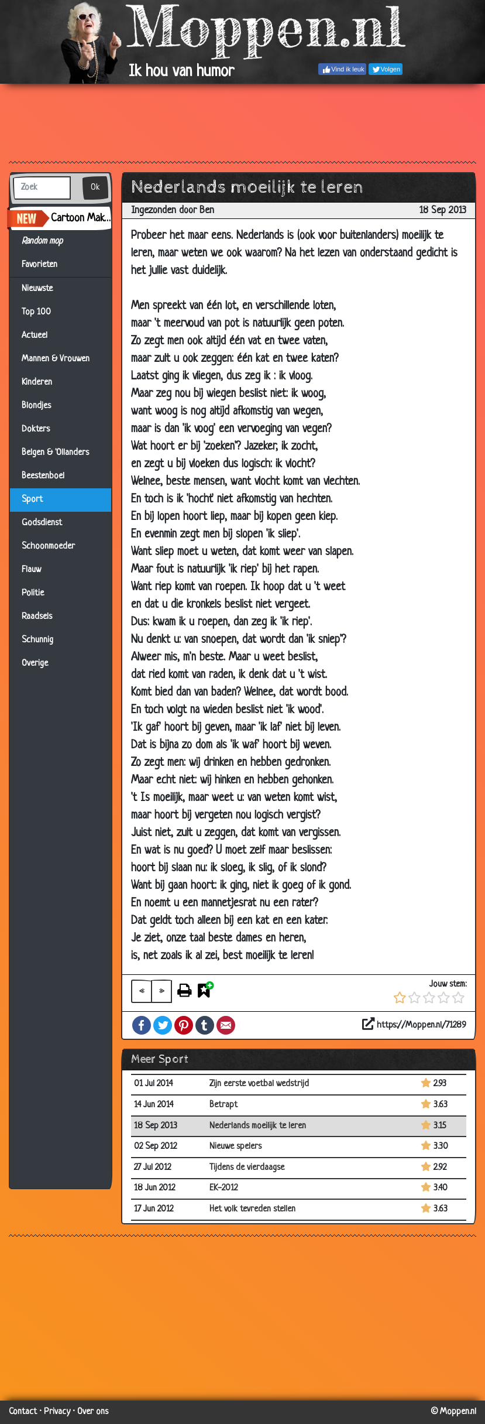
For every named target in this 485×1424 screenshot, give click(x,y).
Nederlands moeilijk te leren (257, 1126)
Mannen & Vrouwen (56, 359)
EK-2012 (223, 1188)
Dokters (36, 429)
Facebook (141, 1025)
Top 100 (36, 312)
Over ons (92, 1412)
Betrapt (223, 1105)
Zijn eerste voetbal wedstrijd (259, 1084)
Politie (33, 593)
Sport (32, 500)
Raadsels (37, 617)
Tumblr (204, 1025)
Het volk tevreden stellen (252, 1209)
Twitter (162, 1025)
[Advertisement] (242, 122)
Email (225, 1025)
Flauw (31, 570)
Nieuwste (37, 289)
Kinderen (37, 383)
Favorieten (46, 265)
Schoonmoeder (48, 547)
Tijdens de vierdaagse (246, 1168)
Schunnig (37, 640)
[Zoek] (42, 188)
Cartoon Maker (81, 218)
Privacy (57, 1412)
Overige (35, 664)
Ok (95, 188)
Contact (23, 1412)
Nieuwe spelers (235, 1147)
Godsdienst (42, 523)
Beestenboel (43, 476)
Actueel (34, 336)
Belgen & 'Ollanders (55, 453)
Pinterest (183, 1025)
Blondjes (36, 406)
